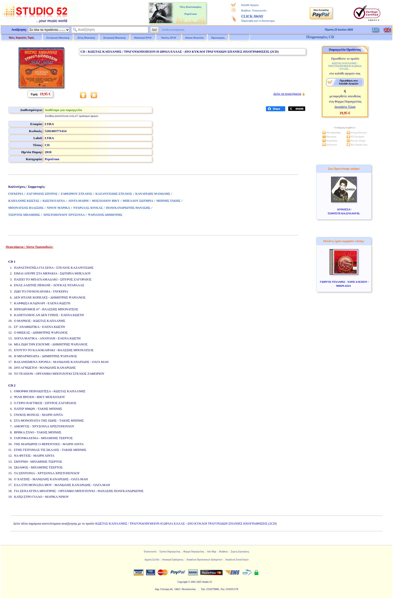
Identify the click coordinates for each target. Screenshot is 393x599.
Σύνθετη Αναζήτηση (173, 29)
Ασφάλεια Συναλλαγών (237, 559)
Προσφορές (218, 37)
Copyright (182, 581)
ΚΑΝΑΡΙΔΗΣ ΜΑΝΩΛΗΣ (152, 193)
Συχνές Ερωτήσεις (240, 551)
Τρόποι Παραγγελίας (169, 551)
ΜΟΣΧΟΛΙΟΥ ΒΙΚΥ (105, 201)
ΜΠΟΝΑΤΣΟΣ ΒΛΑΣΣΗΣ (25, 208)
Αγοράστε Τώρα (345, 107)
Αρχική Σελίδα (151, 559)
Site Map (211, 551)
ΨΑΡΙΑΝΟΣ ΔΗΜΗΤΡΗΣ (105, 215)
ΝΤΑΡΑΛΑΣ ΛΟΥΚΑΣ (88, 208)
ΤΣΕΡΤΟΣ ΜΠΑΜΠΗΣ (24, 215)
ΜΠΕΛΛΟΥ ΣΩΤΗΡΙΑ (138, 201)
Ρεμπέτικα (52, 159)
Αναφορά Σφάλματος (172, 559)
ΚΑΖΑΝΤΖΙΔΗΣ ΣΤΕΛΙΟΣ (113, 193)
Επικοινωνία (259, 10)
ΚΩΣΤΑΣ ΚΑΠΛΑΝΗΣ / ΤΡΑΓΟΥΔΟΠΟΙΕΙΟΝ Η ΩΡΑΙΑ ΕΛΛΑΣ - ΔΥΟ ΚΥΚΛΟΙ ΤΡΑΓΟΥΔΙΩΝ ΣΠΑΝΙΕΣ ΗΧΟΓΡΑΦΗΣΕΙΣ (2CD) (185, 523)
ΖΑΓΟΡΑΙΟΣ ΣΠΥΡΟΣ (42, 193)
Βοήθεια (245, 10)
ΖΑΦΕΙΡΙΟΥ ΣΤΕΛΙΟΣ (76, 193)
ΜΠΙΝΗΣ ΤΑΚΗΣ (168, 201)
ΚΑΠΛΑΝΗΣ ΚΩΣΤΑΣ (23, 201)
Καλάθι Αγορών (250, 4)
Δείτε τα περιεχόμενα (287, 93)
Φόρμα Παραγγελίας (193, 551)
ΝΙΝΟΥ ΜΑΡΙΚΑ (58, 208)
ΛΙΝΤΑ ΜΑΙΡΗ (78, 201)
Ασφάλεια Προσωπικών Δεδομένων (204, 559)
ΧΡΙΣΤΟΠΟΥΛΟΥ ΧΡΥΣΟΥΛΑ (64, 215)
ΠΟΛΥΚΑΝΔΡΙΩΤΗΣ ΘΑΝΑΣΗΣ (128, 208)
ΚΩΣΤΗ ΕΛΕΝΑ (54, 201)
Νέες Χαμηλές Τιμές (21, 37)
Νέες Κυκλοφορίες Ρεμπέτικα (191, 10)
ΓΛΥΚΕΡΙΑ (15, 193)
